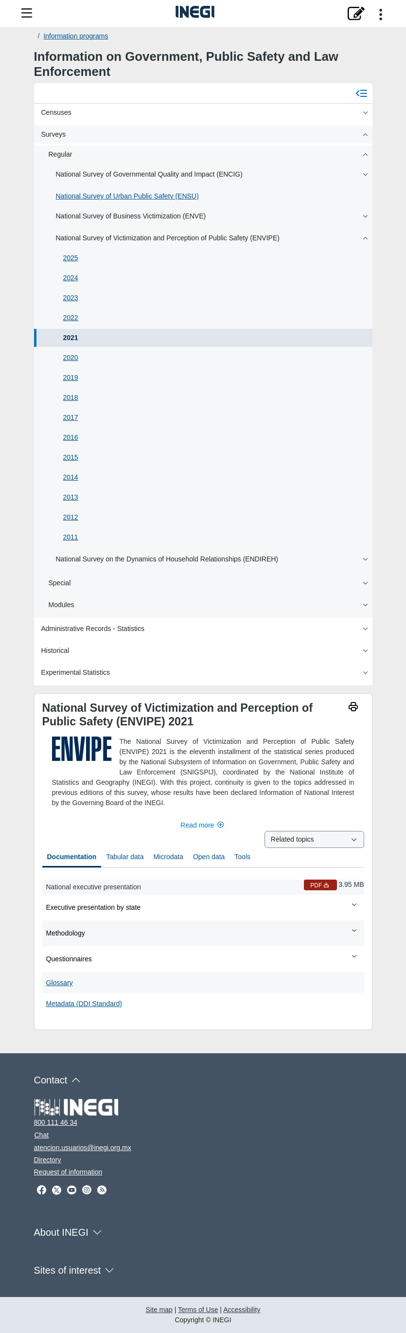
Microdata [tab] (168, 857)
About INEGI (61, 1232)
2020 (70, 357)
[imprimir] (353, 708)
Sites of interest (67, 1270)
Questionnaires (202, 958)
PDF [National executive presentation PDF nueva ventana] (320, 885)
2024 (70, 278)
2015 (70, 457)
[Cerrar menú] (361, 93)
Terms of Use (198, 1310)
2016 (70, 437)
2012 (70, 517)
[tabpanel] (203, 945)
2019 (70, 377)
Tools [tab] (242, 857)
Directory (47, 1160)
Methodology (202, 932)
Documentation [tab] (72, 857)
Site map (159, 1310)
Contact (51, 1080)
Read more (202, 825)
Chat (42, 1135)
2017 (70, 417)
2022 (70, 318)
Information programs (75, 36)
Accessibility (241, 1310)
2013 (70, 497)
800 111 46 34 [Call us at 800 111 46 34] (56, 1122)
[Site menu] (27, 13)
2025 (70, 258)
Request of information (68, 1172)
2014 (70, 477)
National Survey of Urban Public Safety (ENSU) (127, 196)
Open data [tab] (209, 857)
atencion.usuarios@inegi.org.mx (82, 1148)
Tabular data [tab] (124, 857)
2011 (70, 537)
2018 (70, 397)
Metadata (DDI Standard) (84, 1004)
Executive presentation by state (202, 906)
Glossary (59, 983)
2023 (70, 298)
